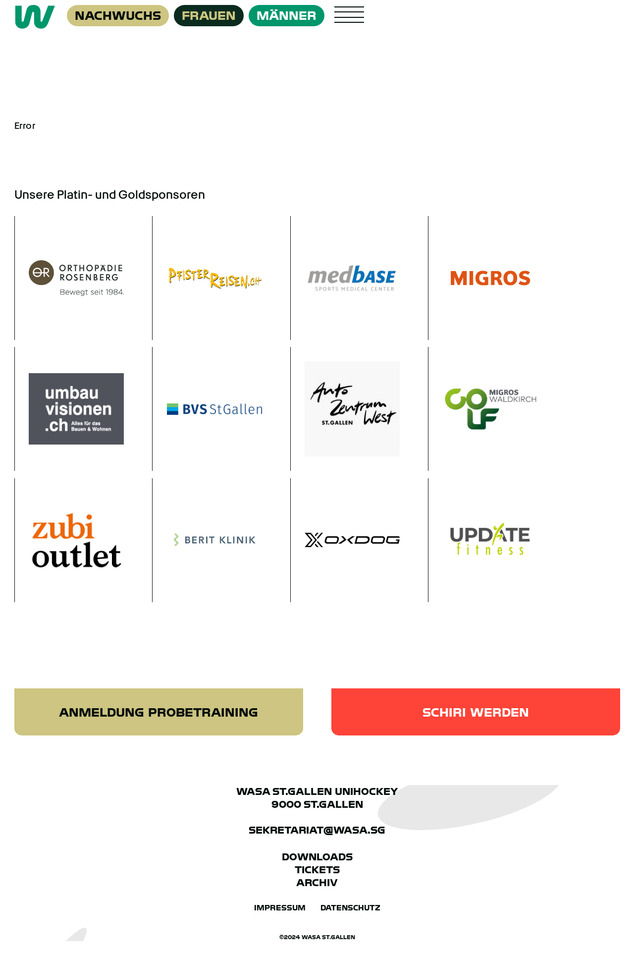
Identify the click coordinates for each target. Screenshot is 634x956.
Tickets (317, 870)
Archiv (317, 883)
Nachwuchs (118, 15)
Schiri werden (476, 712)
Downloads (317, 857)
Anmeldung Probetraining (158, 712)
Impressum (280, 907)
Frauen (209, 15)
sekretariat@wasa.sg (317, 830)
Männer (287, 15)
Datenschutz (350, 907)
